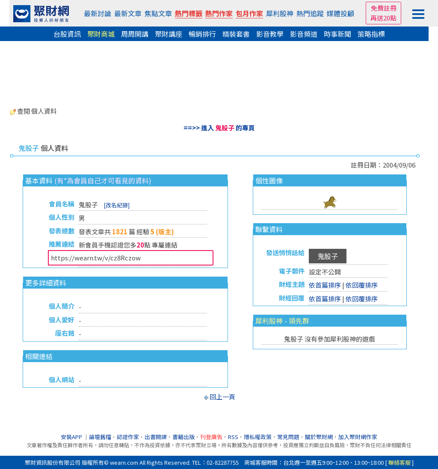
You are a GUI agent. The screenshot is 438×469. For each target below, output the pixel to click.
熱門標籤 (188, 13)
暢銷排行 (202, 34)
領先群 (299, 321)
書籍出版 (183, 437)
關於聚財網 (319, 437)
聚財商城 (101, 34)
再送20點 (383, 17)
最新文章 (128, 13)
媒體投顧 (340, 13)
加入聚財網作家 (357, 437)
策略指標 (371, 34)
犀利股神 (279, 13)
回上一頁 (222, 396)
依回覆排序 (362, 284)
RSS (233, 437)
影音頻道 (303, 34)
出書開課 (156, 437)
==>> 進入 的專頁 (219, 127)
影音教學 (270, 34)
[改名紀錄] (117, 205)
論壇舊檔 (100, 437)
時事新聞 (337, 34)
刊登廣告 (211, 437)
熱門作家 (219, 13)
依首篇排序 (325, 284)
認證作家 (128, 437)
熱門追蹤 (310, 13)
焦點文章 (158, 13)
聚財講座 (168, 34)
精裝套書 (236, 34)
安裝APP (72, 437)
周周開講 (134, 34)
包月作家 (249, 13)
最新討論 (97, 13)
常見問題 (288, 437)
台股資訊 (67, 34)
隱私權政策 (258, 437)
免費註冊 (384, 7)
